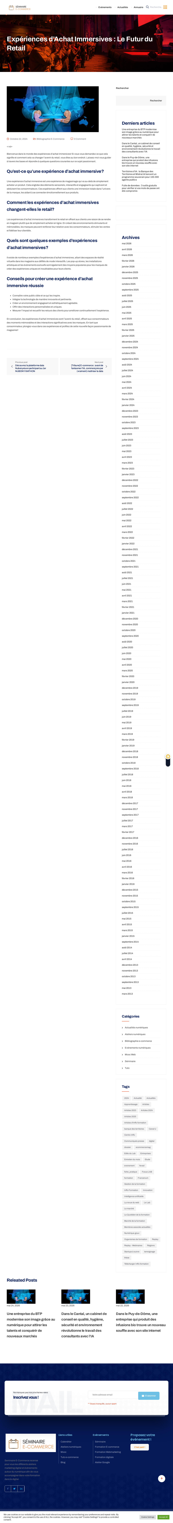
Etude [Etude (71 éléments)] (147, 1159)
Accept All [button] (163, 1517)
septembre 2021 (130, 566)
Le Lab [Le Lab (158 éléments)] (147, 1202)
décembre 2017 (130, 803)
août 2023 (127, 434)
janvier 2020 (128, 682)
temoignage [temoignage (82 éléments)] (149, 1252)
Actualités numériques (136, 1027)
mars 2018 (127, 797)
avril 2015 (127, 924)
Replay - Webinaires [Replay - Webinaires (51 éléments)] (133, 1245)
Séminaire (130, 1061)
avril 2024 (127, 388)
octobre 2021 (128, 561)
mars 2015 (127, 930)
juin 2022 (126, 515)
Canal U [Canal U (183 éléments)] (152, 1129)
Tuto (127, 1068)
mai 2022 (126, 520)
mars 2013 (127, 994)
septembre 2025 (130, 289)
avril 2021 (127, 595)
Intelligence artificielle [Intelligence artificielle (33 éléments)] (134, 1196)
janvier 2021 (128, 613)
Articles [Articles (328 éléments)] (145, 1104)
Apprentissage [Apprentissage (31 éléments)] (131, 1104)
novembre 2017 (130, 809)
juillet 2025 (127, 301)
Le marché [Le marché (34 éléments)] (129, 1209)
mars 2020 (127, 670)
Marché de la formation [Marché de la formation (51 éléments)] (134, 1221)
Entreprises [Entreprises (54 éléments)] (145, 1153)
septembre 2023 (130, 428)
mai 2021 (126, 590)
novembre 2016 (130, 843)
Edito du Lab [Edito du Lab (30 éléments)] (129, 1153)
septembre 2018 (130, 768)
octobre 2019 (128, 699)
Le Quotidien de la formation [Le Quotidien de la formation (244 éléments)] (137, 1215)
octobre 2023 (128, 422)
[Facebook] (8, 1487)
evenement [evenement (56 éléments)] (129, 1166)
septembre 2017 (130, 815)
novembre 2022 (130, 486)
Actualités (125, 7)
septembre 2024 (130, 359)
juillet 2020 (127, 647)
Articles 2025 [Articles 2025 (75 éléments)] (130, 1116)
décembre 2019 (130, 688)
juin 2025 (126, 307)
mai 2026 (126, 243)
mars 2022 (127, 532)
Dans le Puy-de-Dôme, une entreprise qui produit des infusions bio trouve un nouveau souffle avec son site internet (140, 161)
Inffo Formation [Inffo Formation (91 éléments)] (131, 1190)
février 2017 (128, 832)
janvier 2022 (128, 543)
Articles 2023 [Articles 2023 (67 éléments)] (130, 1110)
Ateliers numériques (135, 1034)
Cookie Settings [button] (147, 1517)
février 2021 (128, 607)
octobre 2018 (128, 763)
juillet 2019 (127, 711)
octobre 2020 (128, 630)
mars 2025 (127, 324)
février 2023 (128, 468)
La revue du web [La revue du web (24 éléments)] (131, 1202)
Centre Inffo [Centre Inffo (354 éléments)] (129, 1135)
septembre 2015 (130, 907)
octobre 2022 (128, 491)
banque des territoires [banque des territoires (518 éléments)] (134, 1129)
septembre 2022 (130, 497)
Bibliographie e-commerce (51, 139)
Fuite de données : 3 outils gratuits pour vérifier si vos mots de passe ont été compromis (140, 188)
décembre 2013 (130, 965)
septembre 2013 (130, 982)
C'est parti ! (139, 1445)
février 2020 (128, 676)
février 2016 (128, 878)
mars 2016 (127, 872)
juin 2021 (126, 584)
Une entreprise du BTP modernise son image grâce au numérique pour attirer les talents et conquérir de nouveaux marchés (140, 133)
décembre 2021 (130, 549)
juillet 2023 (127, 440)
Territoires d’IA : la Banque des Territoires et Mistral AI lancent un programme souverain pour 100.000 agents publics (140, 175)
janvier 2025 (128, 336)
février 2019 (128, 740)
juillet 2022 (127, 509)
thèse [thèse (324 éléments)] (126, 1258)
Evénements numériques (138, 1048)
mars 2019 (127, 734)
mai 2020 (126, 659)
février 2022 (128, 538)
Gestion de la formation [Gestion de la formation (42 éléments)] (134, 1184)
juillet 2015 (127, 913)
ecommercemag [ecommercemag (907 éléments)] (143, 1147)
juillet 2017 (127, 820)
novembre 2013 (130, 970)
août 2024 (127, 364)
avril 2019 (127, 728)
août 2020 (127, 641)
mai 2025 (126, 313)
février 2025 (128, 330)
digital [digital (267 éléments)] (151, 1141)
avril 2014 (127, 959)
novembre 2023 (130, 416)
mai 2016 (126, 861)
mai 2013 (126, 988)
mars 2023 (127, 463)
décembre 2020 (130, 618)
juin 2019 (126, 717)
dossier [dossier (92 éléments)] (127, 1147)
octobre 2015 (128, 901)
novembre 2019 (130, 693)
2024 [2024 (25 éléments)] (126, 1098)
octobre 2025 (128, 284)
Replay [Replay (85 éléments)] (155, 1239)
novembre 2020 (130, 624)
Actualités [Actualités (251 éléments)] (151, 1098)
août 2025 (127, 295)
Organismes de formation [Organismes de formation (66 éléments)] (135, 1239)
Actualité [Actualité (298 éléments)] (138, 1098)
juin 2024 (126, 376)
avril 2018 (127, 792)
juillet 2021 (127, 578)
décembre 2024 (130, 341)
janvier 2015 (128, 936)
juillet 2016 (127, 849)
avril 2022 (127, 526)
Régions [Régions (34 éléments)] (151, 1245)
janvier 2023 (128, 474)
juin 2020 (126, 653)
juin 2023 (126, 445)
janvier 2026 (128, 266)
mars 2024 (127, 393)
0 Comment (80, 139)
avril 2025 (127, 318)
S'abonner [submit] (149, 1394)
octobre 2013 (128, 976)
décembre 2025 (130, 272)
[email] (113, 1395)
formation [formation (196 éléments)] (128, 1178)
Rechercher (122, 88)
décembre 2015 (130, 890)
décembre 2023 (130, 411)
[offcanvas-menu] (165, 7)
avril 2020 (127, 665)
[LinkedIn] (23, 1487)
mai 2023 (126, 451)
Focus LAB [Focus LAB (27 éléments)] (147, 1172)
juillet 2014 (127, 953)
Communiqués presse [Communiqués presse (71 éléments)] (134, 1141)
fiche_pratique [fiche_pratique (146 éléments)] (130, 1172)
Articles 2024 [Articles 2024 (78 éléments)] (147, 1110)
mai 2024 (126, 382)
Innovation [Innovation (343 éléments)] (147, 1190)
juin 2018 (126, 780)
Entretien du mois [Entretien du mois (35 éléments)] (132, 1159)
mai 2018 (126, 786)
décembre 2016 (130, 838)
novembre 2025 (130, 278)
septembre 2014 (130, 942)
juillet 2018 (127, 774)
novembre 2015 (130, 895)
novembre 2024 (130, 347)
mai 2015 (126, 918)
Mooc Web (130, 1054)
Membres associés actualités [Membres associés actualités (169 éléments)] (137, 1227)
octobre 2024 (128, 353)
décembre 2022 (130, 480)
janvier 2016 (128, 884)
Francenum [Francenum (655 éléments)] (143, 1178)
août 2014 (127, 947)
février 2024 (128, 399)
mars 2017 (127, 826)
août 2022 (127, 503)
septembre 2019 (130, 705)
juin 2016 (126, 855)
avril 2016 (127, 867)
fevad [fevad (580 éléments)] (141, 1166)
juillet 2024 (127, 370)
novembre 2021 (130, 555)
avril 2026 (127, 249)
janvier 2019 (128, 745)
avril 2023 (127, 457)
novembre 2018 (130, 757)
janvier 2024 (128, 405)
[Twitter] (16, 1487)
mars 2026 (127, 255)
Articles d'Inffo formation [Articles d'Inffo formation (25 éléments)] (135, 1123)
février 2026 (128, 261)
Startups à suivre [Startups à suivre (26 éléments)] (131, 1252)
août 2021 (127, 572)
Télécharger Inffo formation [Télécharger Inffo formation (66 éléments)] (136, 1264)
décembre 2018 (130, 751)
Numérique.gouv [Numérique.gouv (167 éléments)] (131, 1233)
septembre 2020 (130, 636)
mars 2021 (127, 601)
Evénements (109, 7)
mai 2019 (126, 722)
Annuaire (139, 7)
